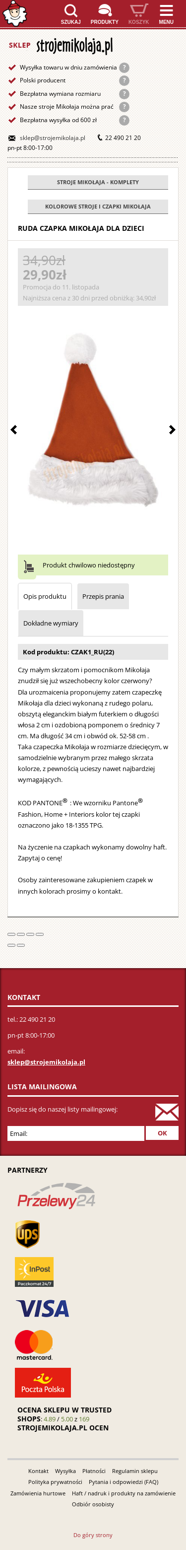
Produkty (105, 22)
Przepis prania (103, 596)
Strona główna (14, 13)
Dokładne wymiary (50, 623)
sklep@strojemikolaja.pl (52, 138)
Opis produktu (44, 596)
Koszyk (138, 22)
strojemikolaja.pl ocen (63, 1427)
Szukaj (71, 22)
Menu (166, 22)
